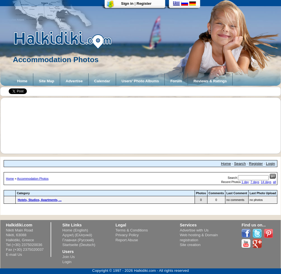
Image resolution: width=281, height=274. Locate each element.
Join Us (68, 257)
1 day (245, 182)
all (274, 182)
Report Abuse (126, 240)
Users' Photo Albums (140, 81)
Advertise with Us (194, 230)
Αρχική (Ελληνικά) (77, 235)
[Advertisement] (143, 126)
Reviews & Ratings (210, 81)
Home (22, 81)
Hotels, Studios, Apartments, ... (40, 200)
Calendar (102, 81)
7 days (255, 182)
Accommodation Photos (33, 178)
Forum (176, 81)
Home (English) (75, 230)
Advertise (74, 81)
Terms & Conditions (131, 230)
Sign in (127, 3)
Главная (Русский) (78, 240)
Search (240, 163)
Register (143, 3)
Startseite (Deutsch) (78, 245)
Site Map (46, 81)
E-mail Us (14, 254)
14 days (266, 182)
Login (270, 163)
